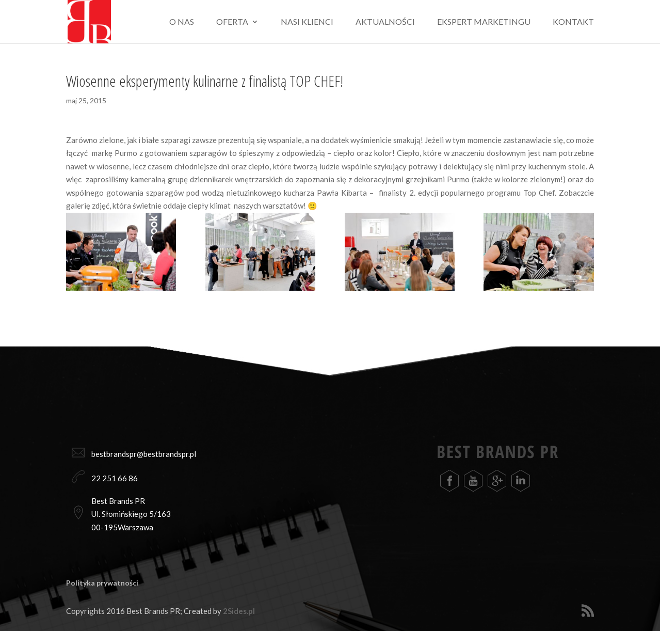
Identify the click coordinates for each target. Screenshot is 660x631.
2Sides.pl (239, 611)
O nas (181, 22)
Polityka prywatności (102, 582)
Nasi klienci (307, 22)
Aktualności (385, 22)
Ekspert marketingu (483, 22)
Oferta (232, 22)
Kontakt (573, 22)
